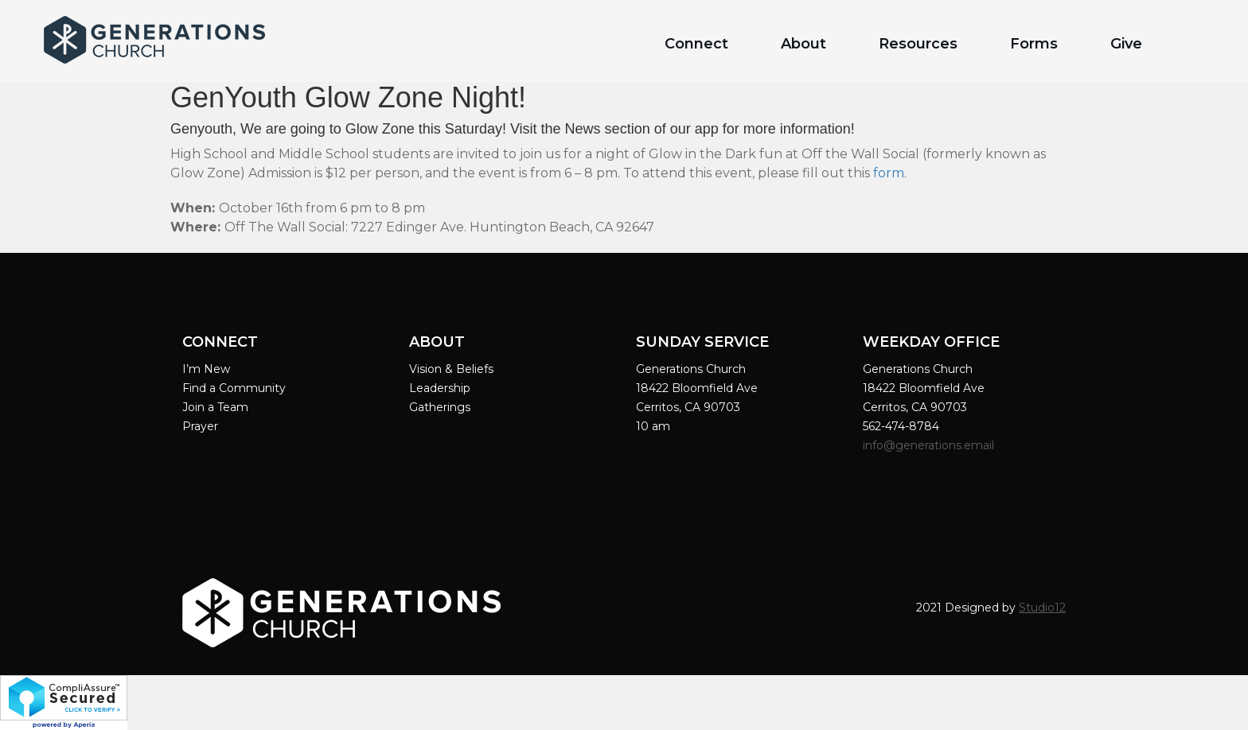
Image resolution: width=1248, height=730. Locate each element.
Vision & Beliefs (451, 369)
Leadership (439, 388)
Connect (696, 44)
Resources (918, 44)
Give (1126, 44)
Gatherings (439, 407)
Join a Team (215, 407)
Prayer (200, 426)
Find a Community (234, 388)
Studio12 (1042, 607)
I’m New (206, 369)
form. (890, 173)
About (803, 44)
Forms (1034, 44)
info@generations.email (930, 445)
